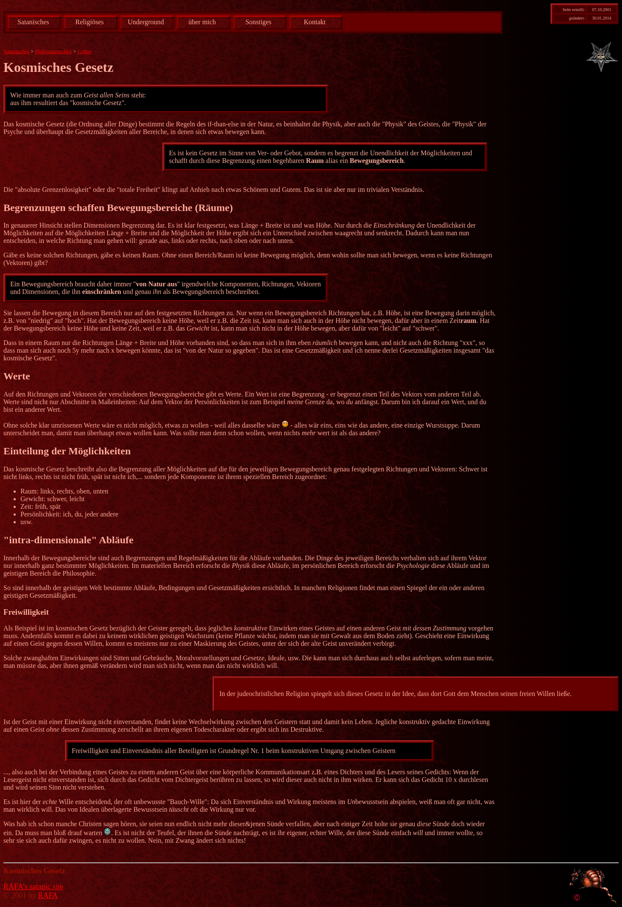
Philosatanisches (53, 51)
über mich (202, 22)
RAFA (48, 895)
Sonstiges (258, 22)
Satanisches (33, 22)
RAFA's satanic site (33, 886)
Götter (84, 51)
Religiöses (89, 22)
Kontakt (315, 22)
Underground (146, 22)
